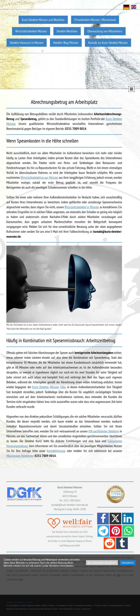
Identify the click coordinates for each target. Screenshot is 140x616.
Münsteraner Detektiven (19, 456)
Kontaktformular (56, 451)
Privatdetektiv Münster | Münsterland (95, 20)
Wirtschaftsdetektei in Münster (82, 207)
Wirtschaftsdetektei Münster (31, 31)
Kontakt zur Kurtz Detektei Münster (108, 43)
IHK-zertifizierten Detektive (103, 431)
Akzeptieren (128, 562)
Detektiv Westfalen (67, 31)
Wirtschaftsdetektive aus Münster (39, 177)
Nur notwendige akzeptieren (102, 562)
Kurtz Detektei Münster (45, 387)
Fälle (62, 387)
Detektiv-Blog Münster (65, 43)
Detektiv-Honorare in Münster (26, 43)
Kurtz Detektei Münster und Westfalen (43, 20)
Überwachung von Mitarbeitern (104, 31)
